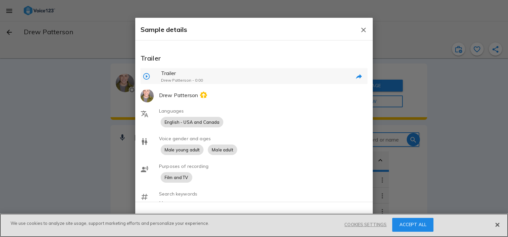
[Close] (497, 225)
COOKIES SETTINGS (365, 224)
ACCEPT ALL (413, 224)
